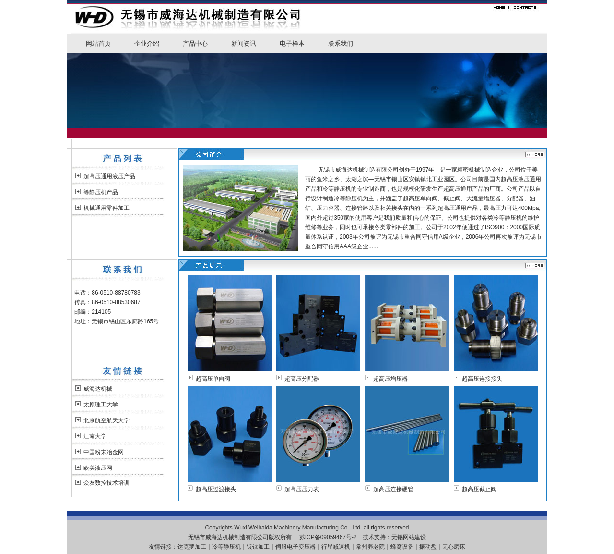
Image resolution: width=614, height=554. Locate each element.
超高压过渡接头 (216, 489)
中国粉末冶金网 (103, 452)
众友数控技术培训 (106, 483)
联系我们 (340, 43)
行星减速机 (335, 546)
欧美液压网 (97, 468)
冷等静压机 (226, 546)
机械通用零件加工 (106, 208)
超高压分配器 (301, 378)
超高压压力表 (301, 489)
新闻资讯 (243, 43)
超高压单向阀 (213, 378)
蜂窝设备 (401, 546)
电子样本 (292, 43)
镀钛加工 (258, 546)
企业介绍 (146, 43)
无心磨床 (453, 546)
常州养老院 (370, 546)
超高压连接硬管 (393, 489)
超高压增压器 (390, 378)
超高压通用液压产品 (109, 176)
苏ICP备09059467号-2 (328, 537)
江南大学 (94, 436)
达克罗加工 (191, 546)
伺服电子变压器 (295, 546)
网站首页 (98, 43)
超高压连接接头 (482, 378)
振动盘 (428, 546)
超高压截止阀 (479, 489)
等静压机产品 (100, 192)
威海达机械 (97, 388)
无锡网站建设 (408, 537)
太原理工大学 (100, 404)
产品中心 (195, 43)
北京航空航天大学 (106, 420)
